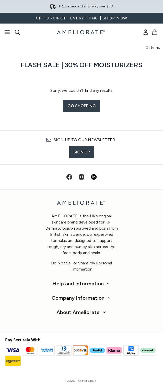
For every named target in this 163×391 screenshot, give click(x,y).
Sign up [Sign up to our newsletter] (82, 152)
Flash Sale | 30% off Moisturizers (81, 65)
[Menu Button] (7, 32)
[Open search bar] (17, 32)
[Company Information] (82, 298)
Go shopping (81, 105)
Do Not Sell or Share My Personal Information (81, 266)
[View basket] (155, 32)
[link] (146, 32)
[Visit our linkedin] (94, 177)
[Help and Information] (81, 284)
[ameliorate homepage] (81, 32)
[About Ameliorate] (81, 312)
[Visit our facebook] (69, 177)
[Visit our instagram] (81, 177)
